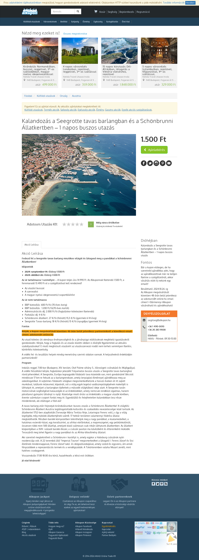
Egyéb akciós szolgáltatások (137, 109)
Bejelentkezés (126, 11)
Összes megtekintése (75, 33)
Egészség (98, 21)
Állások (33, 526)
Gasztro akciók (113, 109)
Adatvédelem (34, 529)
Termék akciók (51, 109)
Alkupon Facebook (83, 526)
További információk (174, 2)
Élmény (86, 21)
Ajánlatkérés (154, 150)
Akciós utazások (29, 535)
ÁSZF (24, 529)
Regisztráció (143, 11)
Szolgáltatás (112, 21)
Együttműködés (109, 526)
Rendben (190, 2)
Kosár (99, 11)
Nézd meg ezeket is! (41, 32)
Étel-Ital (126, 21)
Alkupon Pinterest (83, 535)
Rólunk (25, 526)
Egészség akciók (86, 109)
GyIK (50, 529)
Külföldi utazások (31, 21)
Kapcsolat (106, 529)
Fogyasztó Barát (55, 538)
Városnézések (50, 21)
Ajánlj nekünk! (108, 532)
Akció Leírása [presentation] (31, 244)
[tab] (31, 244)
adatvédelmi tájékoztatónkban (25, 2)
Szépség (75, 21)
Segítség (112, 11)
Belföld (63, 21)
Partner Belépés (109, 535)
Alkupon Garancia (56, 532)
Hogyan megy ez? (56, 526)
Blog (24, 532)
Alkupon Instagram (83, 532)
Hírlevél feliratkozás (84, 529)
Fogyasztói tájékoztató (58, 535)
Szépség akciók (68, 109)
